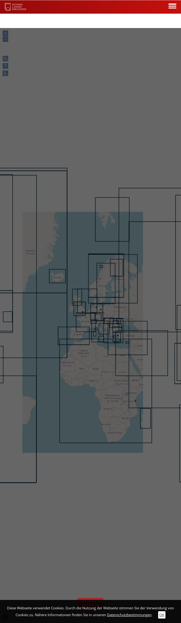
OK (161, 614)
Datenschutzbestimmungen (129, 614)
